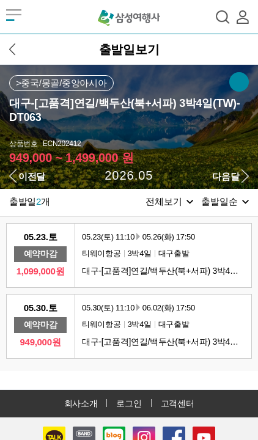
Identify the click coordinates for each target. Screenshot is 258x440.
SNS (239, 82)
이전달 (31, 176)
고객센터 (177, 403)
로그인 (128, 403)
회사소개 (81, 403)
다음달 (225, 176)
